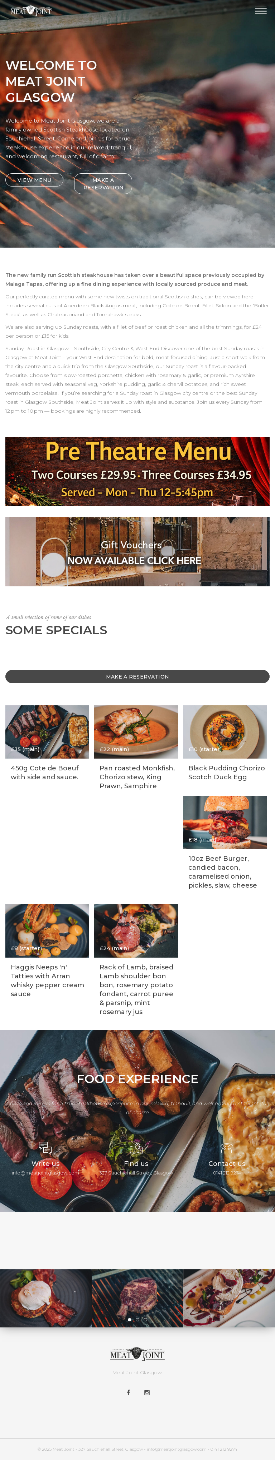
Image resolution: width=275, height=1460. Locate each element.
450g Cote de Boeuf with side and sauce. (45, 772)
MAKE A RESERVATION (103, 184)
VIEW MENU (35, 180)
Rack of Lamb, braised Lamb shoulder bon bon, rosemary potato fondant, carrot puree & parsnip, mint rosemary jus (136, 989)
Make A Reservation (137, 677)
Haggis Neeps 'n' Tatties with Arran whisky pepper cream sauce (47, 980)
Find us (136, 1164)
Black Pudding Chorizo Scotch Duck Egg (226, 772)
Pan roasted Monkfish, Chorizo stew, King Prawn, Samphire (137, 777)
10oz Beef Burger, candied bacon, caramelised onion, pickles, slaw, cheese (222, 872)
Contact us (226, 1164)
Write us (45, 1164)
